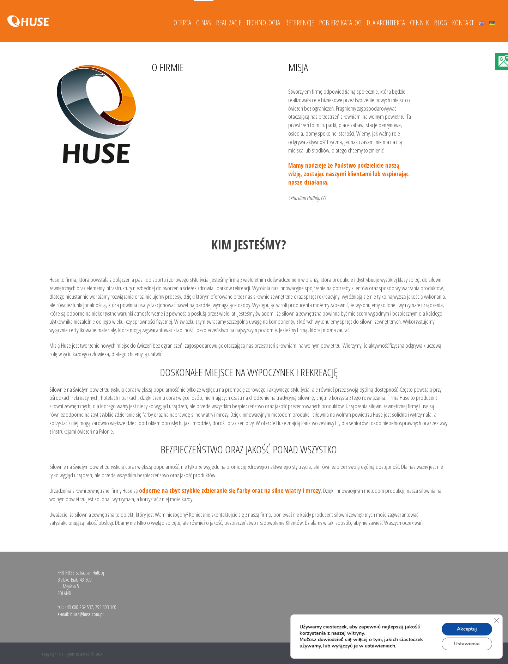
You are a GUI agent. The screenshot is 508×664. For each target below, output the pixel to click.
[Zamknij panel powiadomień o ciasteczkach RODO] (496, 620)
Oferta (182, 22)
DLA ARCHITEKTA (386, 22)
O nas (203, 22)
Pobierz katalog (340, 22)
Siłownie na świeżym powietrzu (79, 389)
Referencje (299, 22)
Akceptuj (467, 629)
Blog (440, 22)
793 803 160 (105, 607)
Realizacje (228, 22)
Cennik (419, 22)
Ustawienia (467, 643)
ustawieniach (380, 646)
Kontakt (463, 22)
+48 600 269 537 (79, 607)
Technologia (263, 22)
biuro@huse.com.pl (87, 614)
